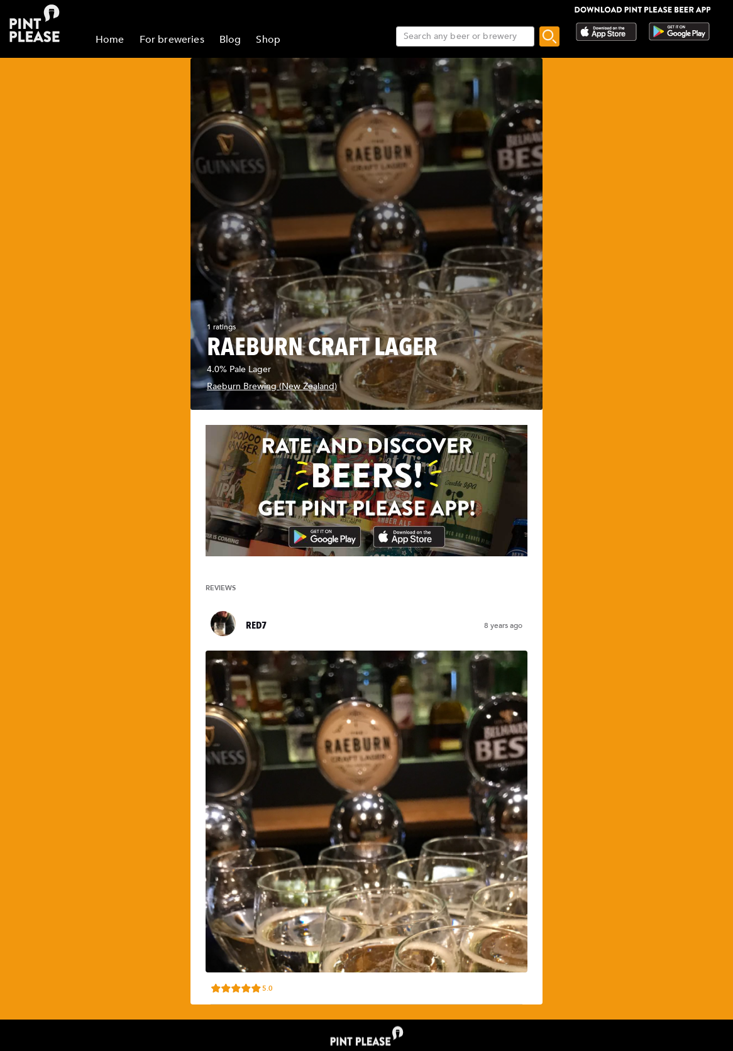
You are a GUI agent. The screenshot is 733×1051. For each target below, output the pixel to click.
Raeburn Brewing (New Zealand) (272, 386)
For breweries (172, 40)
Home (110, 40)
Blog (230, 40)
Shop (268, 40)
